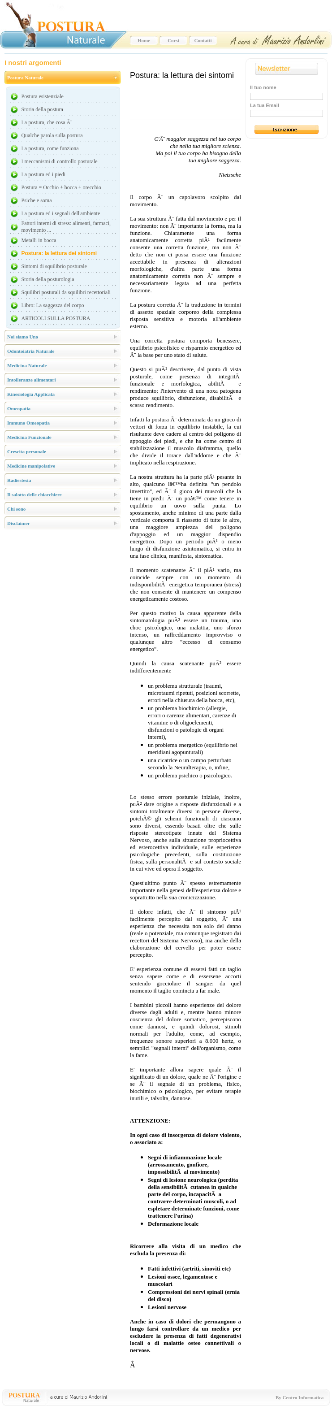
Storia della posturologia (48, 279)
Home (144, 40)
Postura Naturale (25, 77)
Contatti (202, 40)
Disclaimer (18, 523)
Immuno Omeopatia (28, 422)
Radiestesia (19, 480)
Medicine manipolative (31, 465)
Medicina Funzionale (29, 437)
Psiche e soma (37, 200)
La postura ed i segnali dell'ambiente (61, 213)
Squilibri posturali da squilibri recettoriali (66, 292)
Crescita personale (26, 451)
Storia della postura (42, 109)
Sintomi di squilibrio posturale (54, 266)
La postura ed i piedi (44, 174)
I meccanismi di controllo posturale (60, 161)
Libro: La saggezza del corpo (53, 305)
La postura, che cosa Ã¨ (47, 122)
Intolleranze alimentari (31, 379)
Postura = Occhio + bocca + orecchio (61, 187)
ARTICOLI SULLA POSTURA (56, 318)
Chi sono (16, 509)
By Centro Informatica (299, 1397)
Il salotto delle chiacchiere (34, 494)
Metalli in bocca (39, 240)
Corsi (173, 40)
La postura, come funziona (50, 148)
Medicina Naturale (27, 365)
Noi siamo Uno (22, 336)
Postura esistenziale (43, 96)
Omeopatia (18, 408)
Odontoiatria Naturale (30, 351)
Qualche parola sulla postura (52, 135)
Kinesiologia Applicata (31, 394)
